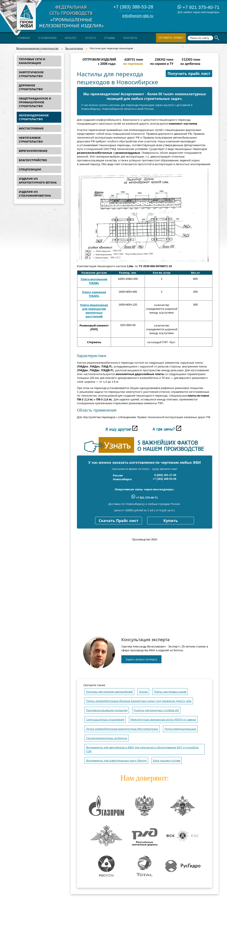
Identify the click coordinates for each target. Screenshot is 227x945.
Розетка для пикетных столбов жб (156, 710)
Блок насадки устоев (166, 760)
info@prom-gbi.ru (137, 16)
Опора (143, 691)
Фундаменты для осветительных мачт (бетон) (116, 760)
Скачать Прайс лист (118, 521)
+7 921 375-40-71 (198, 7)
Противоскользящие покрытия (106, 710)
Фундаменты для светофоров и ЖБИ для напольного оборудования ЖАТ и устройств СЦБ (142, 749)
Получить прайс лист (189, 74)
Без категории (74, 48)
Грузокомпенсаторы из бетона (106, 738)
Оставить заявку (171, 37)
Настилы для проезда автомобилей (109, 691)
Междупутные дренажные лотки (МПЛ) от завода (163, 719)
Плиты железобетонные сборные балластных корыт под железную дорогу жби (138, 701)
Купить (170, 521)
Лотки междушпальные (180, 728)
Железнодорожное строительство (37, 48)
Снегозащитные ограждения (105, 719)
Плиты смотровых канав (170, 691)
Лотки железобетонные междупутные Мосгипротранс (122, 728)
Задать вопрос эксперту (141, 659)
